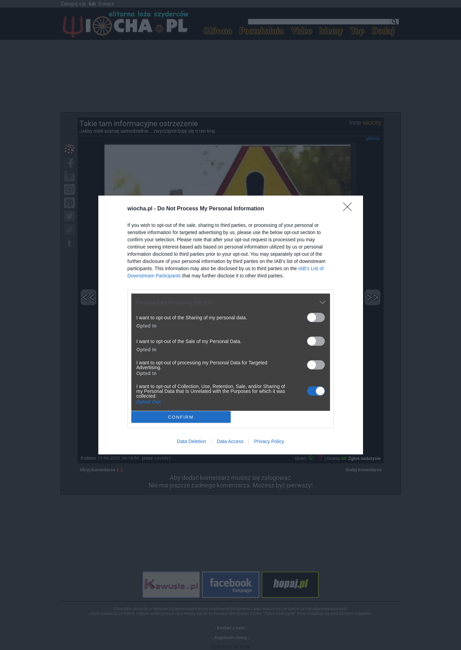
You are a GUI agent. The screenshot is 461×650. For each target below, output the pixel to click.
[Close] (349, 209)
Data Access (230, 441)
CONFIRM (181, 417)
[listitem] (230, 302)
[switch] (316, 317)
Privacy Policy (269, 441)
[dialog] (230, 325)
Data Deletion (191, 441)
